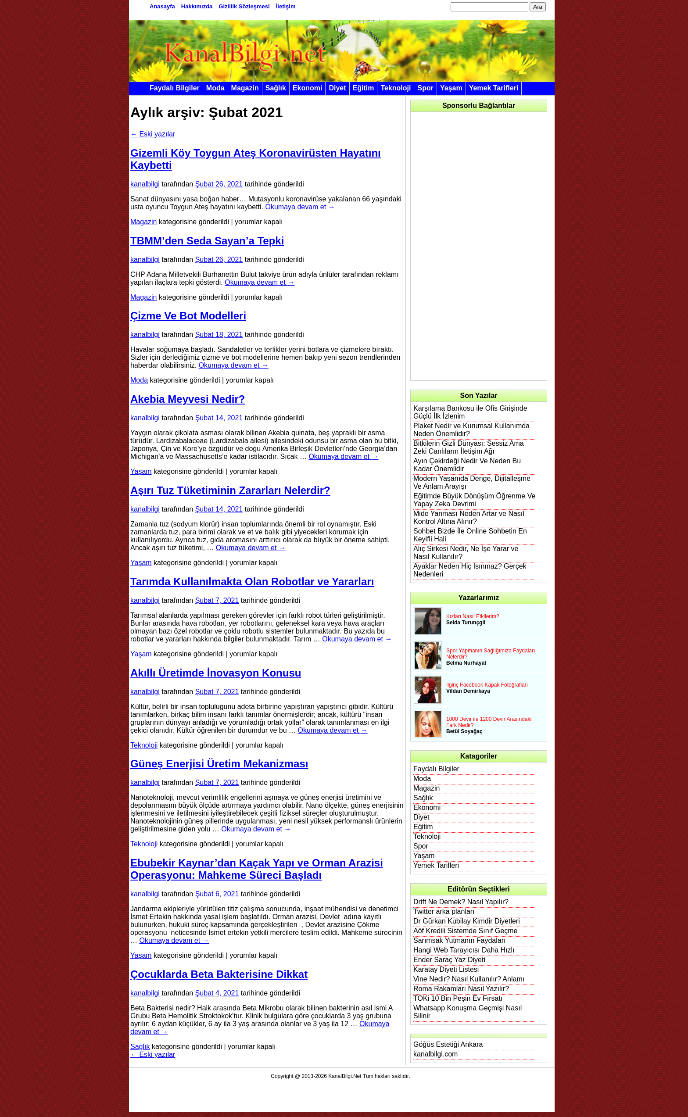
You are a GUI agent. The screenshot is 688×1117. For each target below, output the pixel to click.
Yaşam (451, 88)
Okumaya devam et (300, 207)
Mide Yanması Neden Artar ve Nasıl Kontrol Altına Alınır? (468, 517)
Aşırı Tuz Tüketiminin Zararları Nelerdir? (230, 490)
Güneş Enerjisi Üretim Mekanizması (219, 764)
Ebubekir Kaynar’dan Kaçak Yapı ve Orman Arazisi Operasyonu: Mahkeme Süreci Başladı (256, 869)
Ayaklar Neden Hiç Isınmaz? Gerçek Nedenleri (470, 570)
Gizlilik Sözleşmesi (244, 6)
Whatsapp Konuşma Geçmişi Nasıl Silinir (467, 1012)
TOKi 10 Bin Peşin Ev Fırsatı (457, 998)
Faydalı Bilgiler (175, 88)
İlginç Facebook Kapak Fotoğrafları (487, 685)
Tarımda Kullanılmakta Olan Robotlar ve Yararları (252, 581)
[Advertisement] (479, 246)
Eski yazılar (152, 134)
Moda (215, 88)
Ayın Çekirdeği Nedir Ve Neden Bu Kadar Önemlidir (467, 465)
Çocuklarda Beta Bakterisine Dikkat (219, 974)
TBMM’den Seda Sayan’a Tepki (207, 241)
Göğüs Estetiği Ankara (448, 1044)
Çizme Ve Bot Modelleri (188, 316)
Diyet (337, 88)
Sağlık (275, 88)
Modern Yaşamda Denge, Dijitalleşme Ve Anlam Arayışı (471, 482)
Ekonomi (307, 88)
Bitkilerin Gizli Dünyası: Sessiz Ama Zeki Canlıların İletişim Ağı (468, 447)
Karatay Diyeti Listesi (446, 969)
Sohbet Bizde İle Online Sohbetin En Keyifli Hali (470, 535)
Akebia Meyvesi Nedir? (187, 399)
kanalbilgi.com (435, 1054)
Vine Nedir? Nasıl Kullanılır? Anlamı (468, 979)
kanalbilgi (145, 184)
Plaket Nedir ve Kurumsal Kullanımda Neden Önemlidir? (471, 429)
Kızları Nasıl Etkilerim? (472, 616)
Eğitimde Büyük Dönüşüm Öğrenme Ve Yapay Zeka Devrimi (474, 500)
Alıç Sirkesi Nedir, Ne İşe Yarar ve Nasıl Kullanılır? (466, 552)
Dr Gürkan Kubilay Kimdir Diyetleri (466, 921)
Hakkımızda (197, 6)
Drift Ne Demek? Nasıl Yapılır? (461, 902)
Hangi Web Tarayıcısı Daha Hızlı (464, 950)
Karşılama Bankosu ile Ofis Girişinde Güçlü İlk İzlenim (470, 412)
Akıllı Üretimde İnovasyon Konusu (215, 673)
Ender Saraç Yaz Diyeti (449, 959)
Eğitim (363, 88)
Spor (425, 88)
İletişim (286, 6)
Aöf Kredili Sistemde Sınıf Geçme (465, 930)
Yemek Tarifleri (494, 88)
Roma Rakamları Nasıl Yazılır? (461, 988)
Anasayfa (162, 6)
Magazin (245, 88)
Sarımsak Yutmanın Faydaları (459, 940)
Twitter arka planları (444, 911)
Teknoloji (395, 88)
